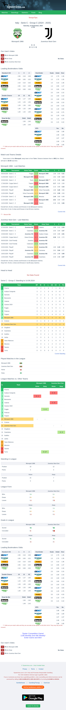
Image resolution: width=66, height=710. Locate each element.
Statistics (25, 12)
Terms (33, 669)
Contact (41, 669)
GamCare (47, 682)
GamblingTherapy (34, 682)
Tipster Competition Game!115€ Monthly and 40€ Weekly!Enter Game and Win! (33, 635)
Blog (40, 12)
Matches (5, 12)
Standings (14, 12)
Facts (33, 12)
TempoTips (33, 18)
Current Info (61, 211)
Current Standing (60, 353)
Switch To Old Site (33, 706)
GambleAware (20, 682)
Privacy (25, 669)
